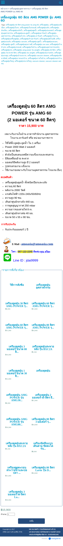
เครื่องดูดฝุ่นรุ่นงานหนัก (44, 53)
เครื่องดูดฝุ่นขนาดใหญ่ (23, 61)
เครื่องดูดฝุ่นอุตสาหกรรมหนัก (48, 47)
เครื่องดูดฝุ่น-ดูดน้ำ (8, 44)
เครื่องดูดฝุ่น (44, 25)
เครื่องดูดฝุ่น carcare (19, 42)
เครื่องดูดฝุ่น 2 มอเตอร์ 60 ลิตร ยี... (43, 396)
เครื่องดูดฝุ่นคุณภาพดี (24, 44)
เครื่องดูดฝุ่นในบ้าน (29, 47)
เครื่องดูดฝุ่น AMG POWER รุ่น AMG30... (16, 397)
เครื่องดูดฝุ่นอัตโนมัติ (47, 39)
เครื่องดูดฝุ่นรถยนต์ (14, 47)
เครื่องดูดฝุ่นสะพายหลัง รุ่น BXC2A (43, 348)
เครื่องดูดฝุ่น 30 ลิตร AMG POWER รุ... (16, 305)
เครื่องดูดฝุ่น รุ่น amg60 (26, 53)
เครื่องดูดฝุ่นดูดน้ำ (30, 30)
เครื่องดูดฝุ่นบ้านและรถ (17, 56)
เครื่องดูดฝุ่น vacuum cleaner (38, 56)
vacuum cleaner (39, 61)
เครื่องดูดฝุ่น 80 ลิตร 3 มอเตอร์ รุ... (43, 420)
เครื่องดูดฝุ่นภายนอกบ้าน (17, 58)
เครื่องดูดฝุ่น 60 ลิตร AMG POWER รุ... (43, 305)
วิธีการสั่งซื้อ (17, 284)
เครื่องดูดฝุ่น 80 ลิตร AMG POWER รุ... (43, 326)
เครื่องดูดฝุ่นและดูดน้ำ (22, 33)
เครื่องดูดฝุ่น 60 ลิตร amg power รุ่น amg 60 (22, 25)
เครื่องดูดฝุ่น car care (41, 44)
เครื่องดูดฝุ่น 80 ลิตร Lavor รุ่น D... (43, 469)
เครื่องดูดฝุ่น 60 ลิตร (48, 50)
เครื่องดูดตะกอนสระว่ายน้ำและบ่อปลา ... (16, 470)
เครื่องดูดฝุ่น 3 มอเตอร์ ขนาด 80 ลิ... (17, 349)
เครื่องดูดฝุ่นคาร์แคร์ (39, 33)
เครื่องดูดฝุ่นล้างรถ (18, 36)
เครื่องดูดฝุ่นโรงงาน (50, 36)
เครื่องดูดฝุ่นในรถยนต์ (28, 28)
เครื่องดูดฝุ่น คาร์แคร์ (34, 36)
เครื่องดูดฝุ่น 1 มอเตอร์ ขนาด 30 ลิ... (17, 373)
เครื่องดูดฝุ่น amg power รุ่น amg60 (26, 50)
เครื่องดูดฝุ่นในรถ (12, 28)
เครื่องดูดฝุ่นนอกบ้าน (54, 58)
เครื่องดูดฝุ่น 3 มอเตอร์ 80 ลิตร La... (17, 494)
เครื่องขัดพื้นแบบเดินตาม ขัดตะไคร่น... (43, 446)
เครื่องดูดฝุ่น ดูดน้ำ (35, 42)
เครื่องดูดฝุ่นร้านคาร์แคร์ (29, 39)
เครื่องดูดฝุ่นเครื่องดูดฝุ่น (10, 39)
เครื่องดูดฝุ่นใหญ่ (7, 61)
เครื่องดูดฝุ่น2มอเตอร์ (46, 30)
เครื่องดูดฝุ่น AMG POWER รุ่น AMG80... (16, 422)
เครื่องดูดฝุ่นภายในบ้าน (36, 58)
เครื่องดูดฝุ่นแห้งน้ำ (15, 30)
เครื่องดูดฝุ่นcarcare (50, 42)
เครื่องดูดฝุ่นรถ (6, 50)
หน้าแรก (4, 9)
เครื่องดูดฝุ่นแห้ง (43, 28)
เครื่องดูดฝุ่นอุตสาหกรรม (20, 9)
